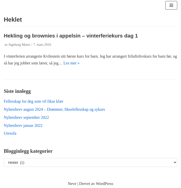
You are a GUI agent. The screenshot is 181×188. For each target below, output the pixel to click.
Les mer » (71, 63)
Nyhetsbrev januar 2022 (23, 125)
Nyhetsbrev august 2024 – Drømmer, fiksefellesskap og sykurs (54, 109)
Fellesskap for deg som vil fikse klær (33, 101)
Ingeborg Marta (19, 45)
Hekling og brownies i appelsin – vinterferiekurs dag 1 (71, 36)
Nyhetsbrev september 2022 (26, 117)
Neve (72, 183)
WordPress (104, 183)
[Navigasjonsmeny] (171, 5)
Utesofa (10, 133)
